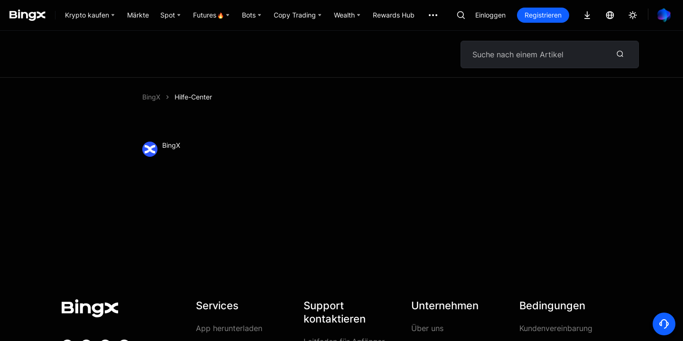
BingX (151, 97)
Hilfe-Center (193, 97)
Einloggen (490, 15)
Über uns (427, 328)
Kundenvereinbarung (555, 328)
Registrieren (543, 15)
